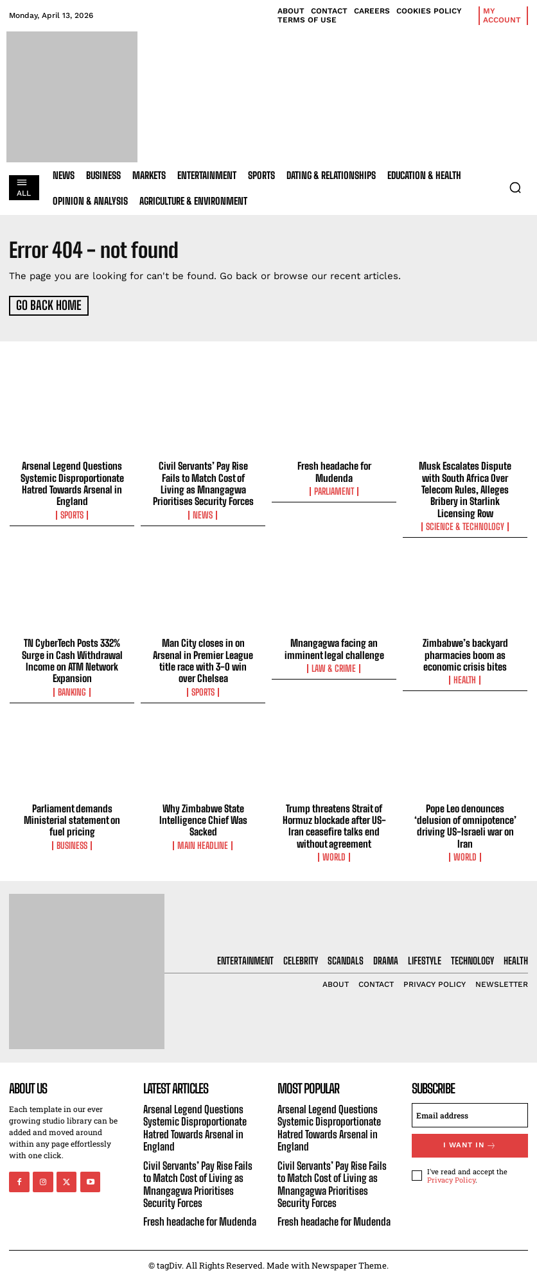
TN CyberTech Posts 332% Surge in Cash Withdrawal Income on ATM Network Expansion (72, 658)
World (334, 852)
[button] (515, 187)
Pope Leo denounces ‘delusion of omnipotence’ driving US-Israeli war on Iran (465, 822)
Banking (72, 688)
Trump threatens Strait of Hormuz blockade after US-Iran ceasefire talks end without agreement (334, 822)
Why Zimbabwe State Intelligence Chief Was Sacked (203, 816)
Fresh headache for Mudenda (334, 470)
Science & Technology (465, 524)
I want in (470, 1140)
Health (465, 676)
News (203, 512)
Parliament (334, 489)
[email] (470, 1111)
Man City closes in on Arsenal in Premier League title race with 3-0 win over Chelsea (203, 658)
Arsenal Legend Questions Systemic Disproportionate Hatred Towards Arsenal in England (71, 482)
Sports (72, 512)
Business (72, 841)
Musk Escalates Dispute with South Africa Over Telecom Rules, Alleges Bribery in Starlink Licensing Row (465, 488)
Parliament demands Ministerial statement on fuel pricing (72, 816)
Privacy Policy (451, 1174)
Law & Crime (334, 665)
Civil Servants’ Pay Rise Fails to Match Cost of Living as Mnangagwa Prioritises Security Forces (203, 482)
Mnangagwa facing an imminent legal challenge (334, 646)
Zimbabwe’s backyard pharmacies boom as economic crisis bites (465, 652)
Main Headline (203, 841)
